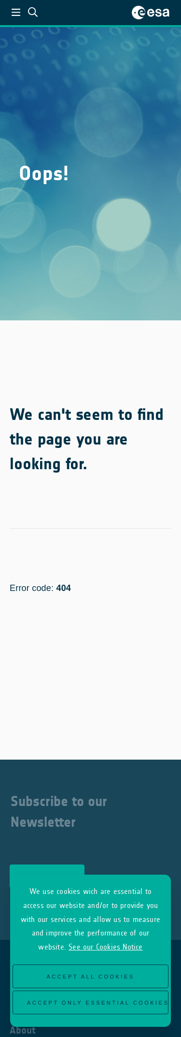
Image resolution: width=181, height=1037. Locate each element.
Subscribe (47, 871)
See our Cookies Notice (105, 946)
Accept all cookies (90, 976)
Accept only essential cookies (97, 1003)
